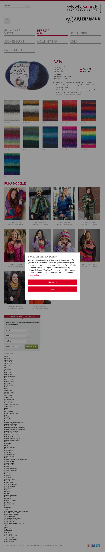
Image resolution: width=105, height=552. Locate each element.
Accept (53, 289)
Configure (52, 282)
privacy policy (33, 275)
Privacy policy (50, 295)
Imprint (56, 295)
